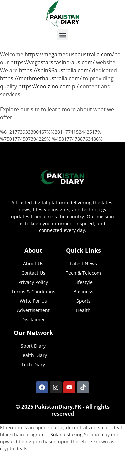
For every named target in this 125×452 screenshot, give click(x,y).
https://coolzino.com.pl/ (48, 86)
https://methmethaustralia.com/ (41, 78)
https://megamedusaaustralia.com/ (69, 54)
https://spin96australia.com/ (55, 70)
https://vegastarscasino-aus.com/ (52, 62)
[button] (62, 34)
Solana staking (66, 434)
